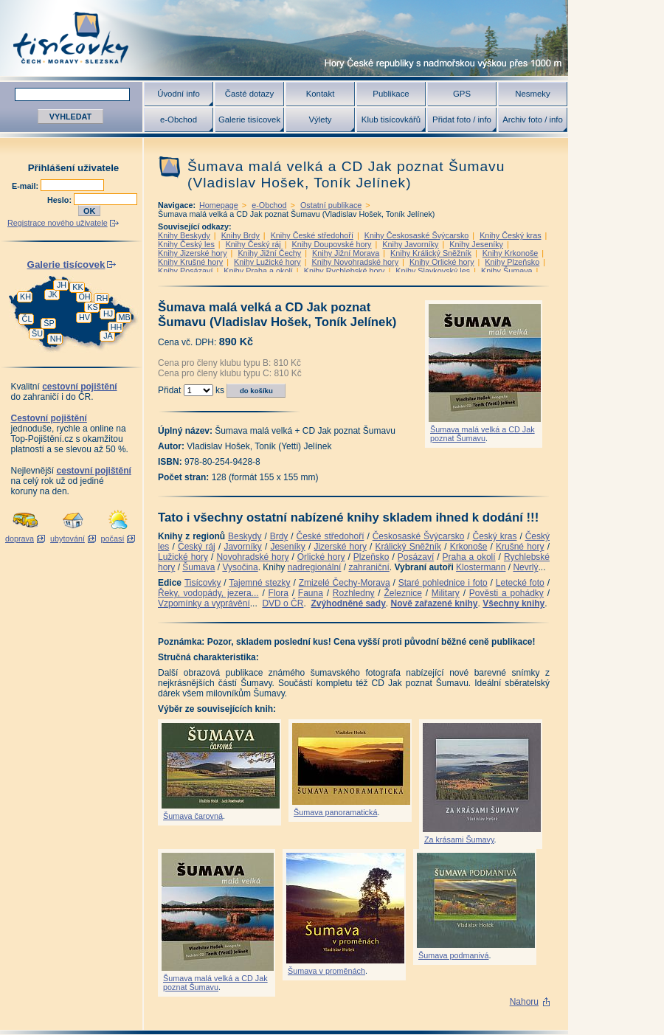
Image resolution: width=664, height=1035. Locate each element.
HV (84, 317)
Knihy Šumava (507, 270)
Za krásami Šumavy (459, 839)
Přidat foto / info (461, 119)
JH (61, 284)
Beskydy (244, 536)
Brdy (279, 536)
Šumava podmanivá (453, 955)
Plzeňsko (371, 557)
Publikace (391, 93)
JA (108, 335)
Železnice (403, 593)
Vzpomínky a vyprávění (204, 603)
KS (92, 306)
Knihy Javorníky (410, 244)
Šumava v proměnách (326, 970)
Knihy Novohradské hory (354, 261)
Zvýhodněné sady (348, 603)
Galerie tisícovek (249, 119)
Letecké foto (520, 583)
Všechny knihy (513, 603)
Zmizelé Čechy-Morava (344, 583)
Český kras (495, 536)
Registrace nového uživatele (57, 222)
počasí (113, 538)
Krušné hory (520, 546)
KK (77, 287)
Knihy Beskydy (184, 235)
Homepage (218, 205)
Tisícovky (202, 583)
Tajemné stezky (259, 583)
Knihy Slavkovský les (432, 270)
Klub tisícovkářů (391, 119)
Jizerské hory (340, 546)
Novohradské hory (252, 557)
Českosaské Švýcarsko (419, 536)
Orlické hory (321, 557)
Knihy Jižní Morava (345, 253)
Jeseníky (287, 546)
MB (124, 317)
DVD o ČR (282, 603)
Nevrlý (525, 567)
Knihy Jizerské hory (192, 253)
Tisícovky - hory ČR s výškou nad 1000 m (284, 38)
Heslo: (60, 199)
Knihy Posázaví (185, 270)
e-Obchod (178, 119)
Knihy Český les (186, 244)
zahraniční (368, 567)
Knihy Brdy (240, 235)
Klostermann (480, 567)
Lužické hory (183, 557)
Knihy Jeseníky (476, 244)
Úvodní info (178, 93)
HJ (108, 313)
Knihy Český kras (510, 235)
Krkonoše (469, 546)
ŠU (37, 333)
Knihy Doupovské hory (331, 244)
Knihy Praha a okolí (258, 270)
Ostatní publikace (331, 205)
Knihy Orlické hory (441, 261)
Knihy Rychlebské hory (344, 270)
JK (53, 294)
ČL (27, 318)
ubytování (67, 538)
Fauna (310, 593)
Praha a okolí (469, 557)
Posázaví (416, 557)
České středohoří (330, 536)
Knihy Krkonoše (511, 253)
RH (102, 298)
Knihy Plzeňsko (512, 261)
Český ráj (196, 546)
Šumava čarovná (193, 815)
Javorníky (242, 546)
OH (84, 296)
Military (446, 593)
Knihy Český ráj (253, 244)
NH (56, 338)
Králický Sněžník (409, 546)
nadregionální (315, 567)
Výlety (319, 119)
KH (25, 296)
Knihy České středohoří (312, 235)
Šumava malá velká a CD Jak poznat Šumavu (482, 434)
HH (116, 326)
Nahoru (524, 1002)
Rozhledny (354, 593)
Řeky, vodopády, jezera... (208, 593)
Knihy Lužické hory (267, 261)
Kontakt (320, 93)
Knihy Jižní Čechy (269, 253)
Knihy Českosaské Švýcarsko (416, 235)
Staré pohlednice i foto (443, 583)
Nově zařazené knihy (433, 603)
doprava (19, 538)
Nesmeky (532, 93)
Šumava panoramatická (335, 812)
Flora (278, 593)
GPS (462, 93)
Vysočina (239, 567)
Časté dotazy (249, 93)
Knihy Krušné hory (190, 261)
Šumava (198, 567)
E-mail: (26, 185)
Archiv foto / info (532, 119)
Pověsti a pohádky (506, 593)
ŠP (49, 323)
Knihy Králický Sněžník (430, 253)
